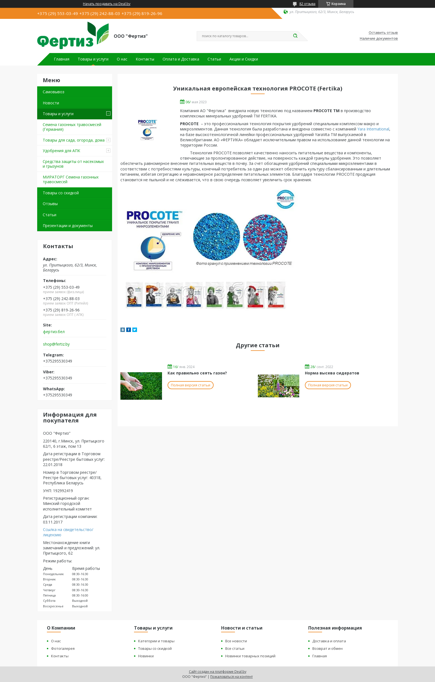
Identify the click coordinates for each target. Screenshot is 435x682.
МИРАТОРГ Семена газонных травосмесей (70, 179)
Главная (61, 59)
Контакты (145, 59)
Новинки (146, 655)
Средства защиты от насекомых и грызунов (73, 164)
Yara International (373, 129)
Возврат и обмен (327, 648)
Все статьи (234, 648)
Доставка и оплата (329, 640)
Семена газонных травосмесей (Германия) (72, 127)
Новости (51, 102)
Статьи (214, 59)
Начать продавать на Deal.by (106, 4)
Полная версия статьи (190, 384)
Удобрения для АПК (61, 150)
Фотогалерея (63, 648)
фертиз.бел (54, 331)
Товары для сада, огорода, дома (74, 140)
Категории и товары (156, 640)
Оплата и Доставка (181, 59)
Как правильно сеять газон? (197, 373)
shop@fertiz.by (56, 344)
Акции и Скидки (243, 59)
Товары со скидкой (61, 192)
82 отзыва (307, 3)
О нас (122, 59)
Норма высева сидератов (332, 373)
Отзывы (50, 203)
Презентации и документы (68, 225)
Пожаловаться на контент (231, 676)
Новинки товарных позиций (250, 655)
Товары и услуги (93, 59)
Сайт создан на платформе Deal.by (217, 671)
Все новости (236, 640)
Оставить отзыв (383, 33)
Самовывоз (53, 91)
